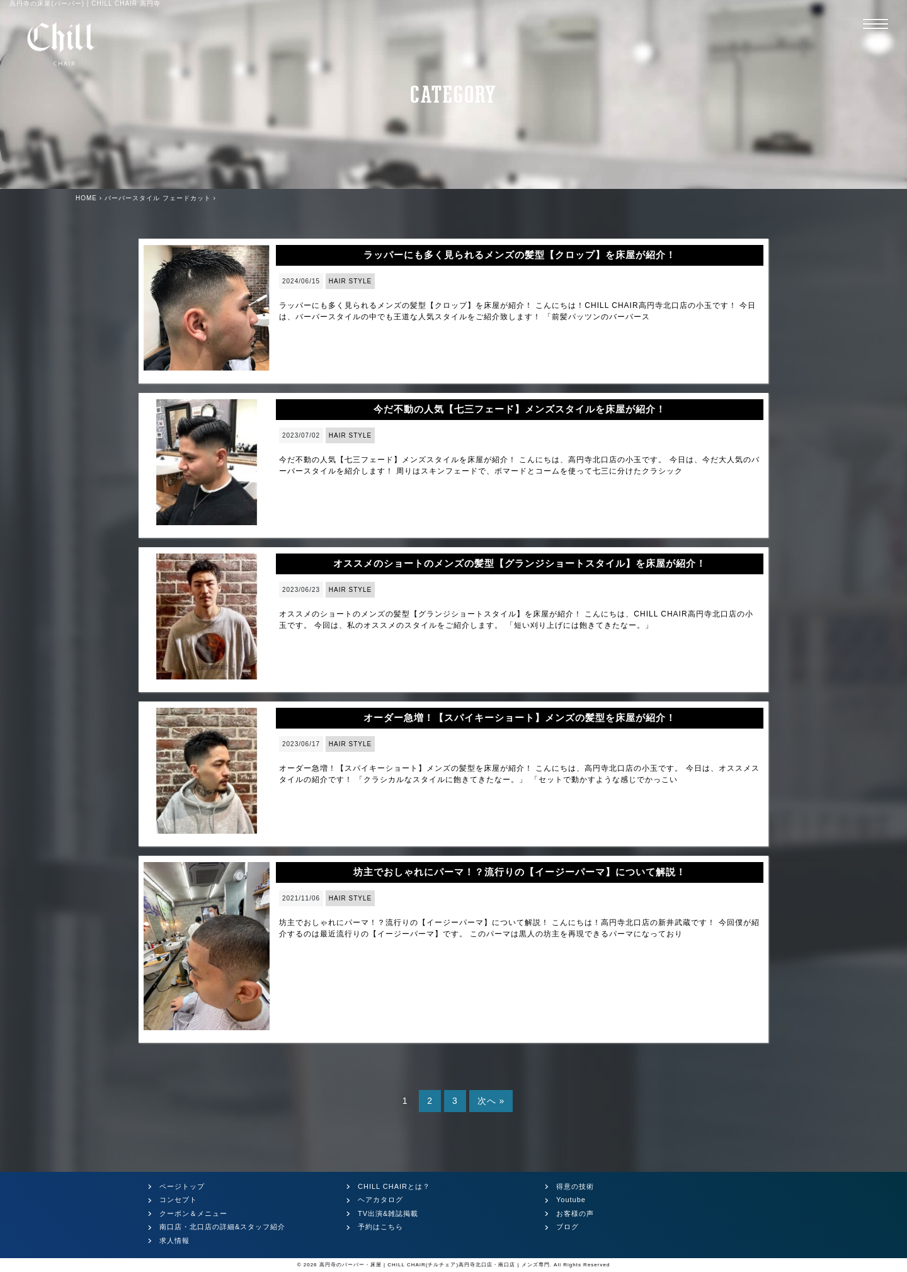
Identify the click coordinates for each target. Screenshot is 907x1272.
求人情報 (174, 1240)
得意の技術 (575, 1186)
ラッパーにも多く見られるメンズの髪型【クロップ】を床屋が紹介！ (519, 254)
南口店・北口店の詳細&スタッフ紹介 (222, 1226)
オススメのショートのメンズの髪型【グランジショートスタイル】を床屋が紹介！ (519, 563)
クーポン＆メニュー (193, 1213)
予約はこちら (380, 1226)
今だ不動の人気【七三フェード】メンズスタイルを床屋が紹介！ (520, 409)
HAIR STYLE (350, 281)
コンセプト (178, 1199)
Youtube (571, 1199)
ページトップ (182, 1186)
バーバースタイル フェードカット (158, 198)
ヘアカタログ (380, 1199)
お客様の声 (575, 1213)
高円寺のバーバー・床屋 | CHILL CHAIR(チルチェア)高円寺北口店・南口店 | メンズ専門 (434, 1265)
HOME (86, 198)
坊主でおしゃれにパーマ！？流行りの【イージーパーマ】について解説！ (519, 871)
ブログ (567, 1226)
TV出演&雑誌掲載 (388, 1213)
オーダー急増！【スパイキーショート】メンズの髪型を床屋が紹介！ (519, 717)
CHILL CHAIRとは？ (394, 1186)
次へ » (491, 1101)
